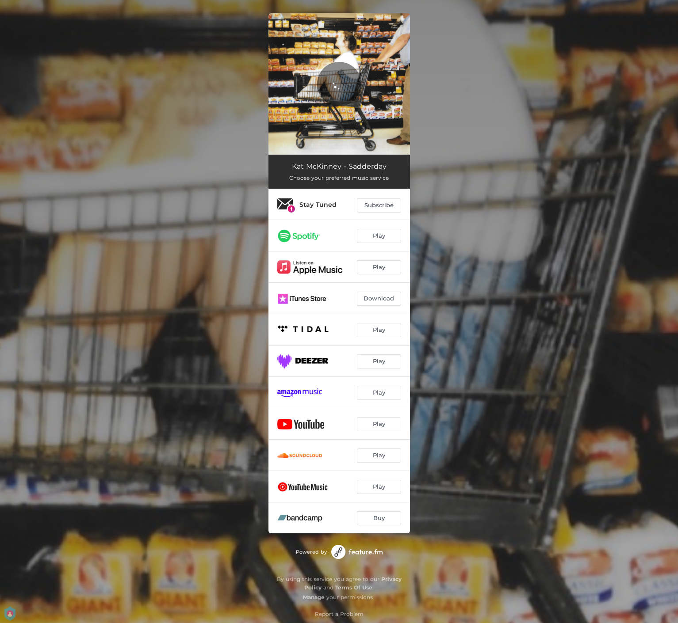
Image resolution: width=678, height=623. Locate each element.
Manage (314, 597)
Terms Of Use (353, 587)
